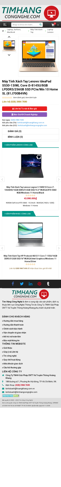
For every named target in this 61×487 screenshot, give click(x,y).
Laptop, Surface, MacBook (14, 30)
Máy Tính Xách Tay (36, 30)
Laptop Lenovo (50, 30)
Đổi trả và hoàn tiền (12, 336)
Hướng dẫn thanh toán (14, 325)
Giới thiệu (8, 348)
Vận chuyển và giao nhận (15, 333)
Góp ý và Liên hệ (11, 352)
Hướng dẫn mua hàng (13, 321)
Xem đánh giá (18, 97)
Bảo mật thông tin (11, 340)
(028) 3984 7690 (17, 120)
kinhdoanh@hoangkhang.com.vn (30, 123)
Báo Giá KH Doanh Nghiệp (24, 114)
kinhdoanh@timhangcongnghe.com (32, 125)
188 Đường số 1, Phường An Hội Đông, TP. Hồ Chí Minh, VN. (31, 381)
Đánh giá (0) (14, 131)
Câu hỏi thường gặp (12, 367)
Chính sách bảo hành (13, 329)
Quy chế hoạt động (12, 360)
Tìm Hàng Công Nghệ (26, 400)
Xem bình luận (30, 97)
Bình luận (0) (15, 137)
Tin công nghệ (10, 356)
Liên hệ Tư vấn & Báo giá (24, 109)
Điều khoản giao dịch (13, 364)
